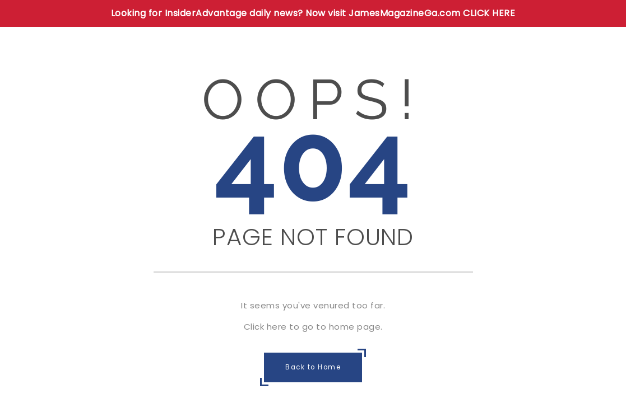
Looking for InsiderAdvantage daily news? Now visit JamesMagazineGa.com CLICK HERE (313, 13)
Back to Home (313, 368)
